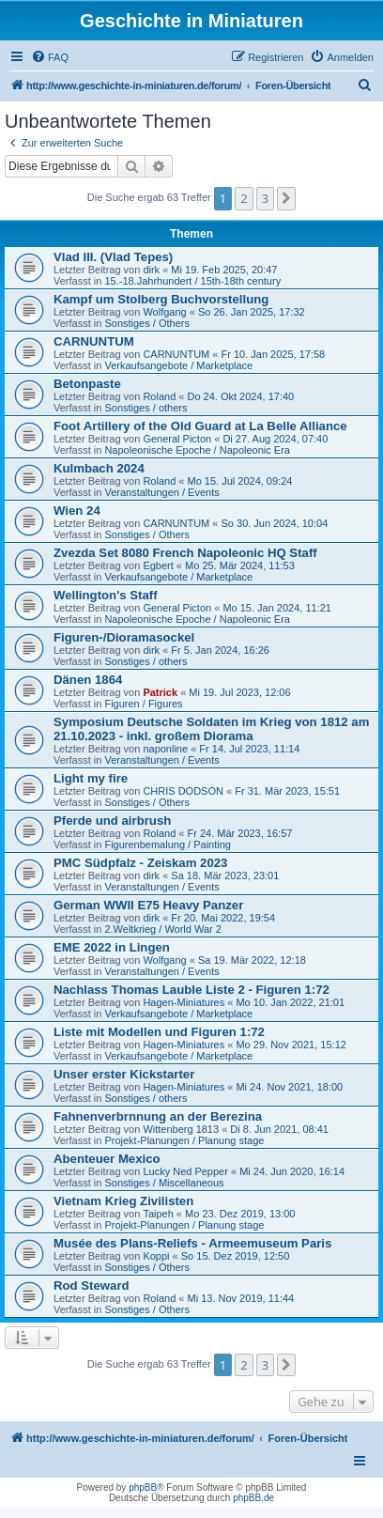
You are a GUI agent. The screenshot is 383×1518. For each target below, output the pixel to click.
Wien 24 (77, 510)
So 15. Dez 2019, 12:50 (235, 1256)
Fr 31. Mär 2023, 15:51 (287, 791)
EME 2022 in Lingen (112, 947)
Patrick (160, 692)
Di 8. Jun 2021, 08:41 (279, 1129)
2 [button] (243, 198)
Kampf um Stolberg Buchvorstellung (161, 299)
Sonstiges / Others (147, 323)
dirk (151, 269)
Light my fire (91, 778)
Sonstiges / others (145, 407)
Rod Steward (92, 1285)
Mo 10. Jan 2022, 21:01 (290, 1002)
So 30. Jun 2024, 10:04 (275, 523)
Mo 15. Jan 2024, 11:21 (276, 607)
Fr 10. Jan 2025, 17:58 (274, 354)
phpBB (143, 1487)
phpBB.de (253, 1498)
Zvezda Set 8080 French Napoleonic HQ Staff (185, 553)
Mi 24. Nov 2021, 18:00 (289, 1086)
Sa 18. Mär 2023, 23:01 (225, 875)
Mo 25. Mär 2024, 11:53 (240, 565)
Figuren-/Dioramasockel (124, 637)
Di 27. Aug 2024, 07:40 (275, 438)
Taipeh (158, 1213)
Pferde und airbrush (112, 820)
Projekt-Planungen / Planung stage (184, 1140)
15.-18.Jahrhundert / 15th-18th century (192, 281)
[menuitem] (50, 57)
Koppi (156, 1256)
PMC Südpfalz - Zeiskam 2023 (140, 863)
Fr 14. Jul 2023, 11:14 (249, 748)
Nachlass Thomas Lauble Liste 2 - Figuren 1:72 (191, 990)
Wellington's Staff (106, 595)
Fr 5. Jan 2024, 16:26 (220, 650)
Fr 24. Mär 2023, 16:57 (239, 833)
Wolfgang (164, 312)
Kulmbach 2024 (99, 468)
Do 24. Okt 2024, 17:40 (240, 396)
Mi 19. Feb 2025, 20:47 (224, 269)
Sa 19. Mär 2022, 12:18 (252, 960)
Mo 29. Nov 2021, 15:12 (290, 1044)
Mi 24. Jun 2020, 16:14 (292, 1171)
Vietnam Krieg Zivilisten (123, 1201)
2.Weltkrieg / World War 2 (163, 929)
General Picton (177, 438)
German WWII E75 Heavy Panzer (148, 905)
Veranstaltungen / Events (161, 492)
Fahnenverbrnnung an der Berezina (158, 1116)
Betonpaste (87, 384)
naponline (165, 748)
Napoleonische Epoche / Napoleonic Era (197, 450)
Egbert (158, 565)
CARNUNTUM (94, 341)
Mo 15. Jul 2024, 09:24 (239, 481)
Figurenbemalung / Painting (167, 844)
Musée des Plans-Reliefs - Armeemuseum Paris (192, 1243)
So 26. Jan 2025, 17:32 (251, 312)
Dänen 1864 (88, 680)
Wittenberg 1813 (181, 1129)
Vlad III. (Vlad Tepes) (113, 257)
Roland (159, 396)
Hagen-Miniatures (183, 1002)
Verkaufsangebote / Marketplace (178, 365)
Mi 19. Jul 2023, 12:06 (239, 692)
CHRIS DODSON (183, 791)
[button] (286, 198)
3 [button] (265, 198)
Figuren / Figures (143, 703)
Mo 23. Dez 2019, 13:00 (240, 1213)
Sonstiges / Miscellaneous (163, 1182)
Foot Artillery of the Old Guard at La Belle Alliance (200, 426)
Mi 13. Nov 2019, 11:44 (240, 1298)
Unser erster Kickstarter (124, 1074)
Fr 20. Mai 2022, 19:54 (223, 917)
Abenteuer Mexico (107, 1159)
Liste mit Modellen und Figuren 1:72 (159, 1032)
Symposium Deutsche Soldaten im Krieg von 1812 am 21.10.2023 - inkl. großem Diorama (211, 729)
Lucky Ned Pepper (185, 1171)
